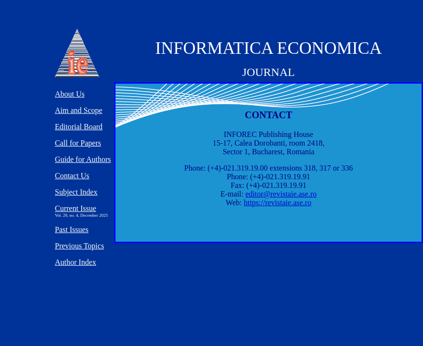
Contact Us (72, 176)
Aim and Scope (79, 110)
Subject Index (76, 192)
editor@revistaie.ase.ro (281, 194)
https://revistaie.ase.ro (277, 202)
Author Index (75, 262)
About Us (70, 94)
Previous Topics (79, 246)
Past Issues (72, 229)
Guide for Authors (83, 159)
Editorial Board (79, 127)
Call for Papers (78, 143)
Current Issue (75, 208)
